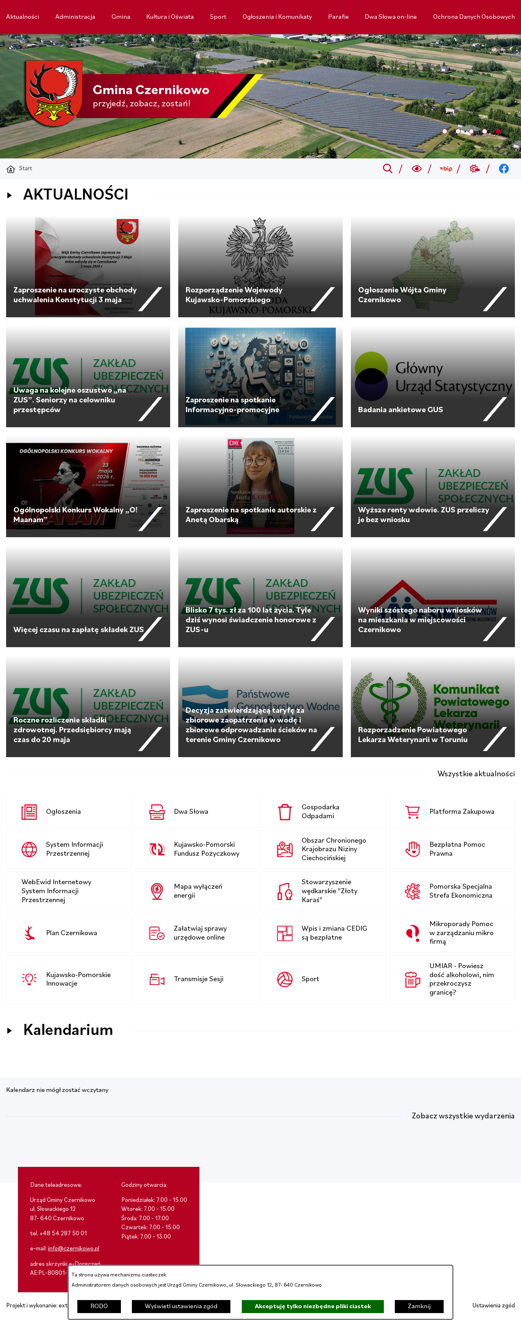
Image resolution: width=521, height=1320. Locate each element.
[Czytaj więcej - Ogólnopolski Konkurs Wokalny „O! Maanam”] (88, 486)
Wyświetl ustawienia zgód (181, 1306)
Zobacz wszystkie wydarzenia (463, 1116)
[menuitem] (22, 17)
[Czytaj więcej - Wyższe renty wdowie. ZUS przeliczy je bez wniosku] (433, 486)
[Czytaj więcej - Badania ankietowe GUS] (433, 376)
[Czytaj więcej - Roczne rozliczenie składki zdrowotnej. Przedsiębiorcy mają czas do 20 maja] (88, 706)
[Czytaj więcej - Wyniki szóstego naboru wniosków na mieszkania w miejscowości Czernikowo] (433, 596)
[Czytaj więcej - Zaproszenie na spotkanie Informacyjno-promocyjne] (260, 376)
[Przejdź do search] (387, 169)
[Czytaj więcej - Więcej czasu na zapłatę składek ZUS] (88, 596)
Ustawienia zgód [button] (494, 1306)
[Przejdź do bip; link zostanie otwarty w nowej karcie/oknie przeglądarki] (446, 169)
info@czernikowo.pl (73, 1249)
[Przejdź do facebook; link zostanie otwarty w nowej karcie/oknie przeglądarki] (504, 169)
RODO (99, 1306)
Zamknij (419, 1306)
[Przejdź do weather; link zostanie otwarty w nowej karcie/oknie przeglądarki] (475, 169)
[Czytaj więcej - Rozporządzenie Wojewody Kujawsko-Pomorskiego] (260, 266)
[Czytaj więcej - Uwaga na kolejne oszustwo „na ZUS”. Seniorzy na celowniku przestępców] (88, 376)
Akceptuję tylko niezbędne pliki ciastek (313, 1306)
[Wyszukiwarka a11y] (417, 169)
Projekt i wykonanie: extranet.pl (47, 1306)
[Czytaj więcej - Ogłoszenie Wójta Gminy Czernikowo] (433, 266)
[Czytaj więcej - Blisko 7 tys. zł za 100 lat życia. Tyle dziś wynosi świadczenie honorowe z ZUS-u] (260, 596)
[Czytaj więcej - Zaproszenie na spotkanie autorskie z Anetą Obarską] (260, 486)
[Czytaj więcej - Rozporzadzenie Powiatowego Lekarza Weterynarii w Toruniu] (433, 706)
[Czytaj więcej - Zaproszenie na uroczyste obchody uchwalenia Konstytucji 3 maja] (88, 266)
